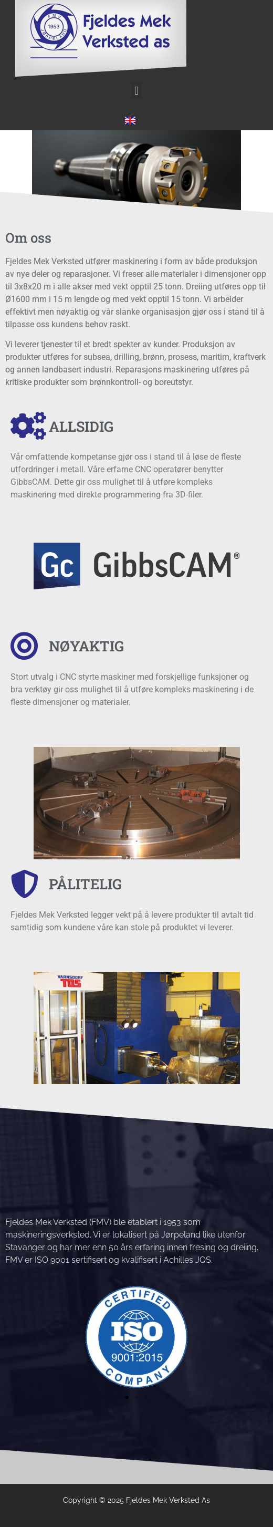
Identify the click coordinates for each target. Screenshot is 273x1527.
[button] (136, 90)
